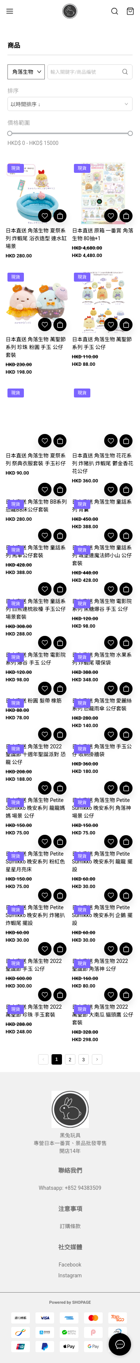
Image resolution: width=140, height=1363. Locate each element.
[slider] (9, 133)
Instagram (70, 1275)
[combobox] (70, 104)
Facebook (70, 1265)
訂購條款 (70, 1226)
